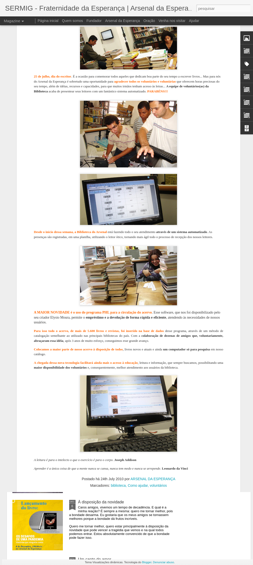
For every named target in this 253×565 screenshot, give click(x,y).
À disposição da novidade (101, 502)
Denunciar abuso (163, 562)
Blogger (146, 562)
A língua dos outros (95, 387)
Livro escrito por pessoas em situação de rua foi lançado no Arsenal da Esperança (121, 447)
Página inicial (48, 21)
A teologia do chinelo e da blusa (106, 330)
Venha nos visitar (172, 21)
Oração (149, 21)
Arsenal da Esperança (122, 21)
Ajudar (194, 21)
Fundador (94, 21)
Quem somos (72, 21)
